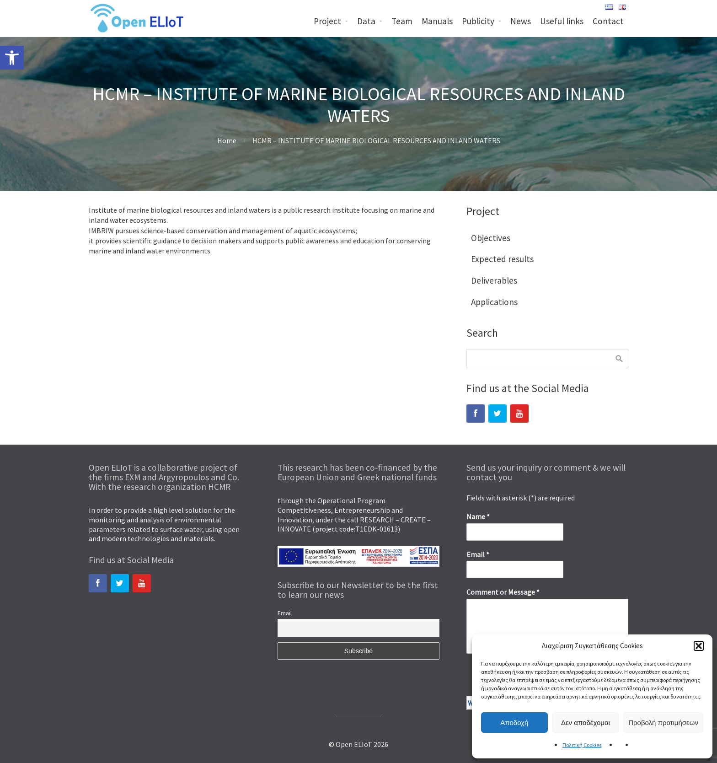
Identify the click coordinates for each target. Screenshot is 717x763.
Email (285, 613)
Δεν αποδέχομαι (585, 722)
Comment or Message (503, 591)
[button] (698, 645)
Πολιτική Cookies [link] (581, 745)
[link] (12, 58)
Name (478, 516)
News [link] (520, 21)
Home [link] (226, 140)
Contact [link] (608, 21)
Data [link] (366, 21)
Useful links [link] (561, 21)
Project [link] (327, 21)
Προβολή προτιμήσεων (663, 722)
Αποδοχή (514, 722)
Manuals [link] (437, 21)
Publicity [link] (478, 21)
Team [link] (401, 21)
